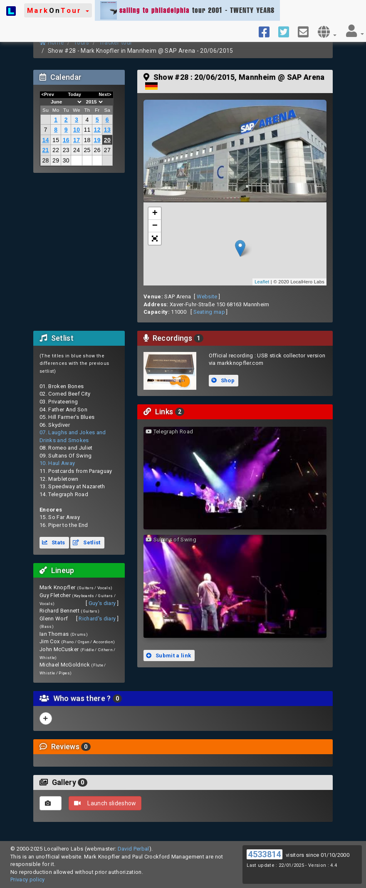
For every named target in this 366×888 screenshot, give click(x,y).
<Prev (48, 94)
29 (55, 160)
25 (87, 150)
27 (107, 150)
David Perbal (133, 849)
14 (45, 140)
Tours (81, 42)
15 (55, 140)
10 (76, 129)
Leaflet (262, 281)
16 (66, 140)
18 (87, 140)
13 (107, 129)
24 (76, 150)
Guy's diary (102, 603)
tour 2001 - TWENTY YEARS (187, 10)
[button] (58, 10)
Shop (223, 380)
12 (97, 129)
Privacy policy (27, 879)
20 (107, 140)
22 (55, 150)
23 (66, 150)
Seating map (209, 312)
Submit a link (168, 655)
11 (87, 129)
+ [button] (155, 213)
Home (52, 42)
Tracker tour (116, 42)
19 (97, 140)
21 (45, 150)
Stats (53, 542)
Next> (105, 94)
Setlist (86, 542)
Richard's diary (97, 618)
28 (45, 160)
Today (74, 94)
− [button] (155, 226)
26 (97, 150)
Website (207, 296)
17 (76, 140)
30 (66, 160)
